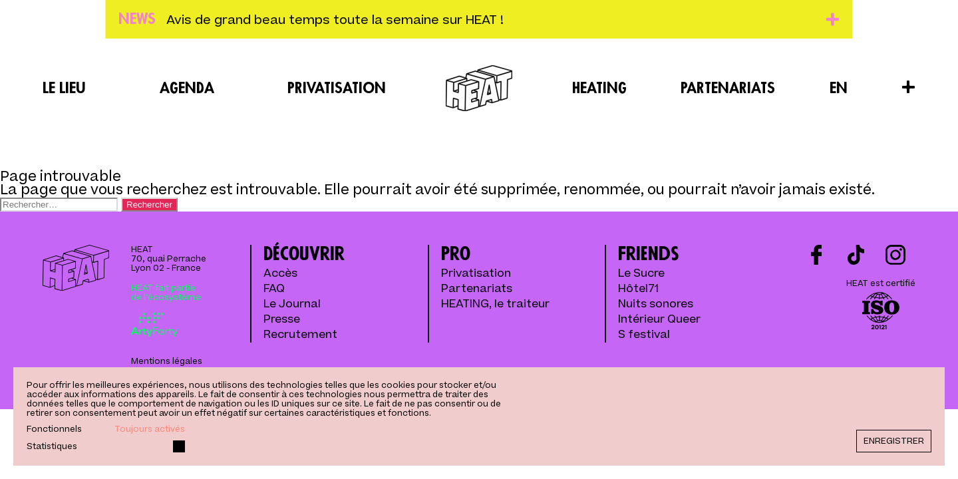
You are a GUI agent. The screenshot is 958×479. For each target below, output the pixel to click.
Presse (281, 319)
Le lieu (64, 88)
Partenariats (728, 88)
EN (839, 88)
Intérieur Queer (659, 319)
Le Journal (292, 304)
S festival (644, 335)
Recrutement (300, 335)
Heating (599, 88)
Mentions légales (166, 361)
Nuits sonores (655, 304)
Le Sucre (641, 273)
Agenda (187, 88)
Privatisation (336, 88)
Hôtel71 (638, 289)
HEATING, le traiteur (495, 304)
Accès (280, 273)
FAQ (274, 289)
